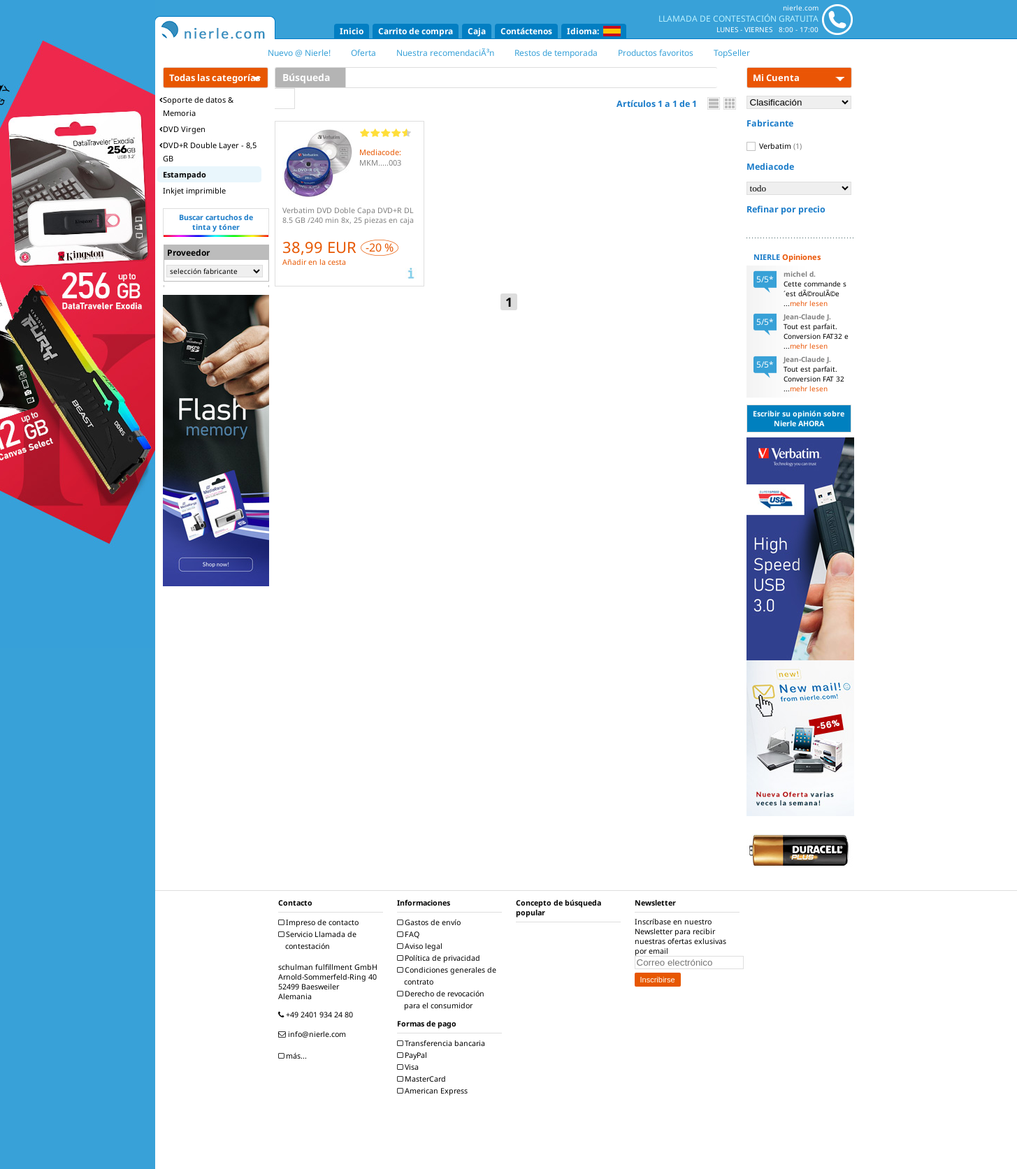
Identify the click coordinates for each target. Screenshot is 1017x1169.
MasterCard (423, 1079)
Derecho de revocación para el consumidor (442, 999)
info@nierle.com (314, 1034)
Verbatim (774, 146)
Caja (477, 31)
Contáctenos (526, 31)
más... (294, 1056)
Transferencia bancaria (443, 1043)
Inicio (351, 31)
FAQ (410, 934)
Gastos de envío (431, 922)
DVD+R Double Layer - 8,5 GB (208, 152)
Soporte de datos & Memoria (196, 106)
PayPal (414, 1055)
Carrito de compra (415, 31)
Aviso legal (421, 946)
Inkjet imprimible (194, 190)
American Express (434, 1091)
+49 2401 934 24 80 (317, 1014)
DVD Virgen (182, 129)
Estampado (184, 174)
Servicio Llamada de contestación (319, 940)
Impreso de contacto (320, 922)
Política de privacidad (440, 958)
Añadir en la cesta (314, 262)
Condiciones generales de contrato (448, 976)
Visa (410, 1067)
